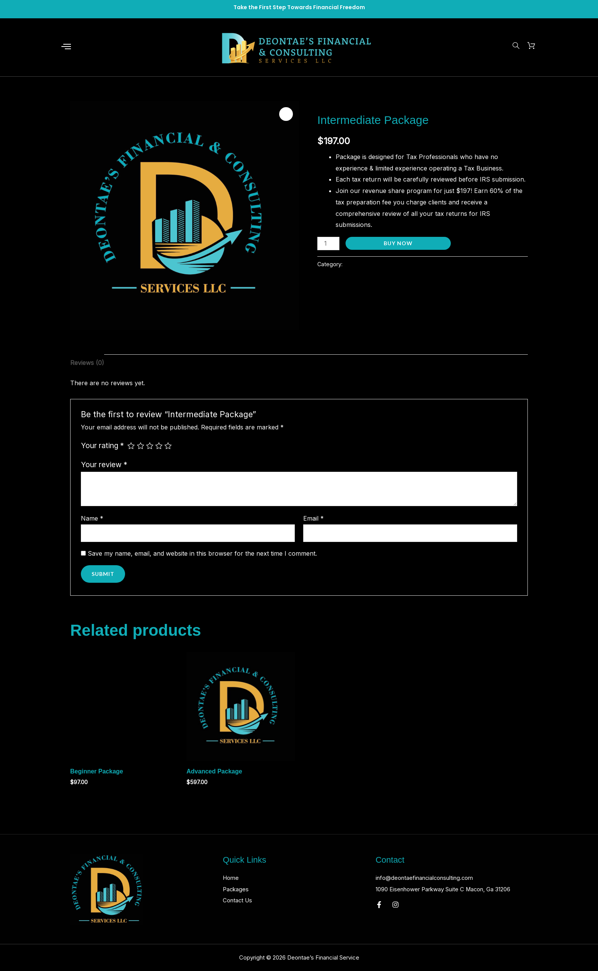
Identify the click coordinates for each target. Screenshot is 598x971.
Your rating (102, 445)
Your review (104, 464)
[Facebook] (379, 916)
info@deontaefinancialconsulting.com (430, 877)
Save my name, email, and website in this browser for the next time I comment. (202, 553)
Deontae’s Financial (345, 104)
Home (231, 877)
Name (92, 518)
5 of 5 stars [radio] (168, 445)
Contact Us (239, 900)
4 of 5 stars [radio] (158, 445)
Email (313, 518)
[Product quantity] (328, 243)
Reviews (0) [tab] (87, 363)
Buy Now (398, 243)
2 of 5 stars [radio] (140, 445)
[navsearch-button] (515, 46)
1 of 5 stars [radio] (131, 445)
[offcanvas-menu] (66, 47)
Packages (237, 889)
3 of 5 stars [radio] (149, 445)
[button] (286, 114)
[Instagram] (395, 916)
